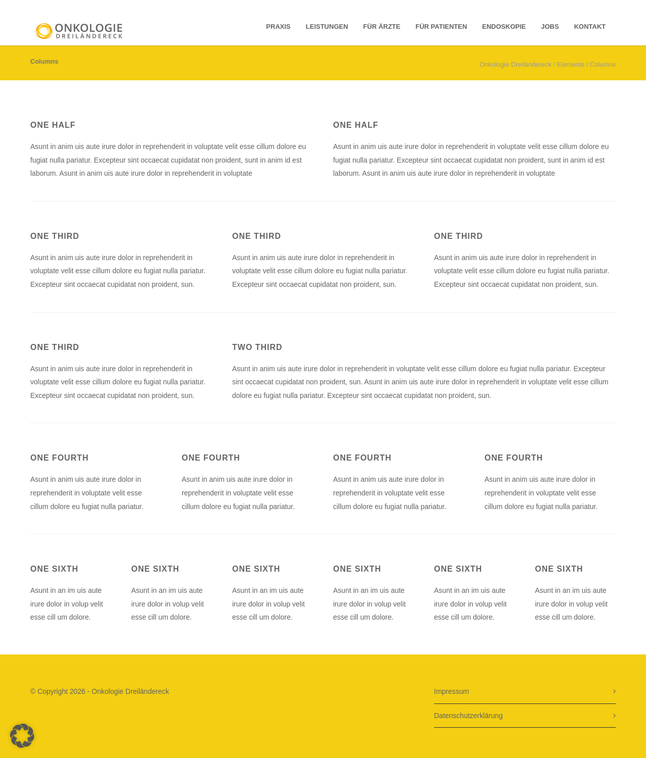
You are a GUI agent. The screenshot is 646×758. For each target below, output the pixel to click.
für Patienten (441, 26)
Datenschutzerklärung (468, 716)
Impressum (451, 691)
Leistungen (327, 26)
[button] (22, 736)
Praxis (278, 26)
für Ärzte (382, 26)
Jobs (550, 26)
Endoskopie (504, 26)
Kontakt (590, 26)
